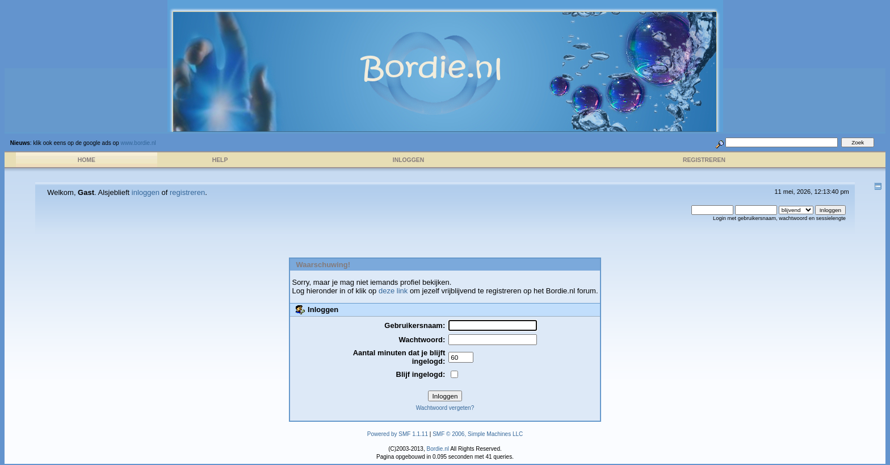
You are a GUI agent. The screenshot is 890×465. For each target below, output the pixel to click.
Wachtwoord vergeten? (445, 408)
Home (86, 160)
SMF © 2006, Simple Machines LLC (478, 434)
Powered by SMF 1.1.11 (397, 434)
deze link (393, 291)
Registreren (704, 160)
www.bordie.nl (138, 143)
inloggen (145, 192)
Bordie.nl (437, 449)
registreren (187, 192)
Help (220, 160)
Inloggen (408, 160)
